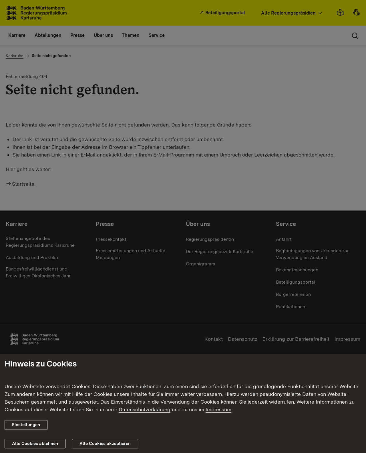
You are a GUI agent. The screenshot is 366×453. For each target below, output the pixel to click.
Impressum (218, 409)
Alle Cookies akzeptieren (105, 443)
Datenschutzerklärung (144, 409)
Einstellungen (26, 424)
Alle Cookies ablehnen (35, 443)
